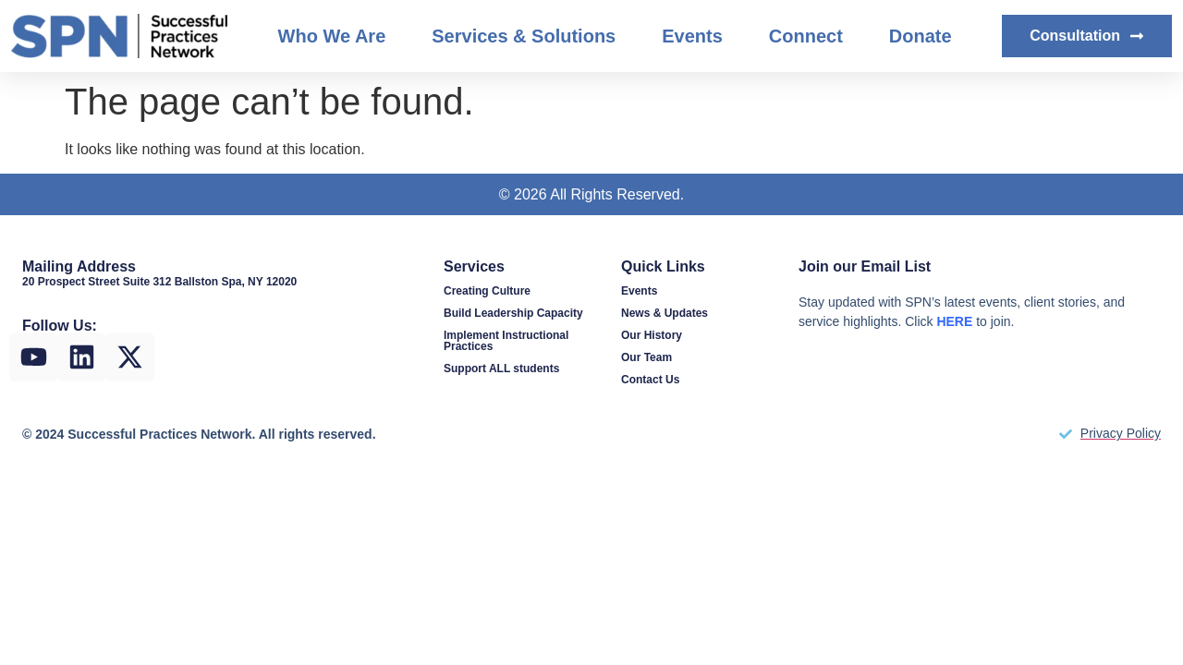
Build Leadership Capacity (513, 313)
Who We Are (332, 36)
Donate (920, 36)
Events (692, 36)
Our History (651, 335)
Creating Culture (487, 290)
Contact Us (650, 379)
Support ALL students (501, 368)
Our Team (646, 357)
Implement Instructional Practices (506, 341)
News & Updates (664, 313)
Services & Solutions (524, 36)
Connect (806, 36)
